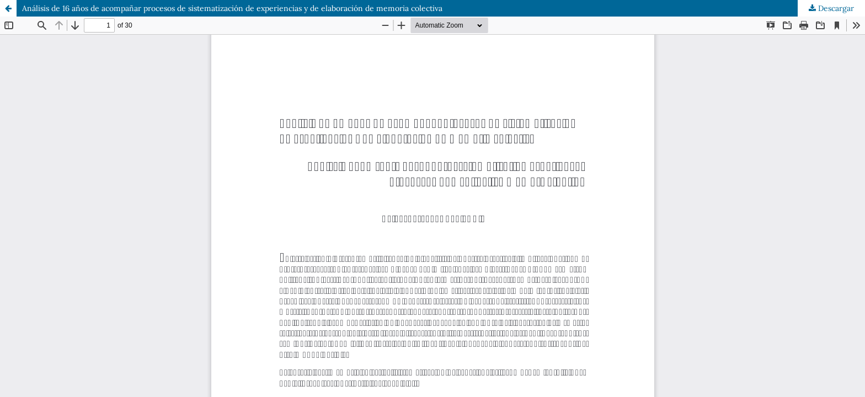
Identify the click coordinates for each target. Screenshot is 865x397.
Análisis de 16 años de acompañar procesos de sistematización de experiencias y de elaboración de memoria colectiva (232, 8)
